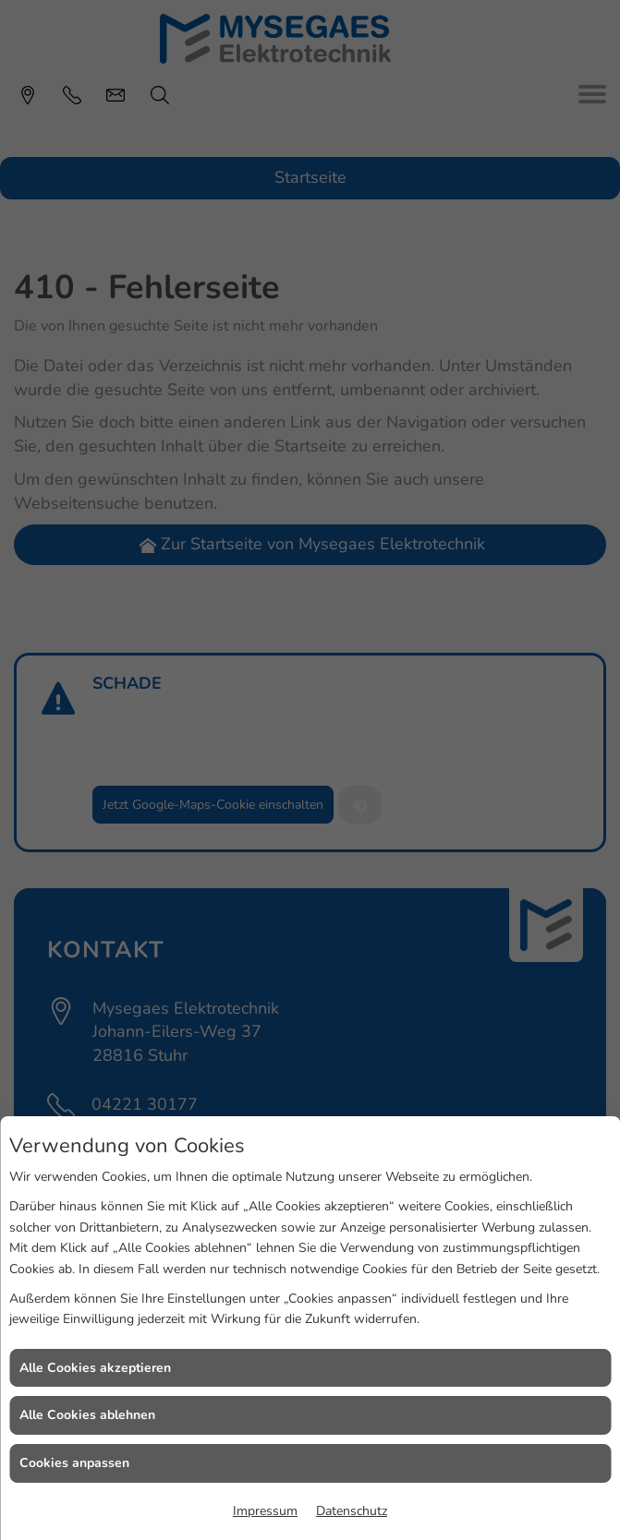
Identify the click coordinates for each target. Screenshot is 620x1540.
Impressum (265, 1511)
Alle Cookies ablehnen (87, 1415)
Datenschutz (351, 1511)
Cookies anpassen (74, 1463)
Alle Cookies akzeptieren (95, 1368)
